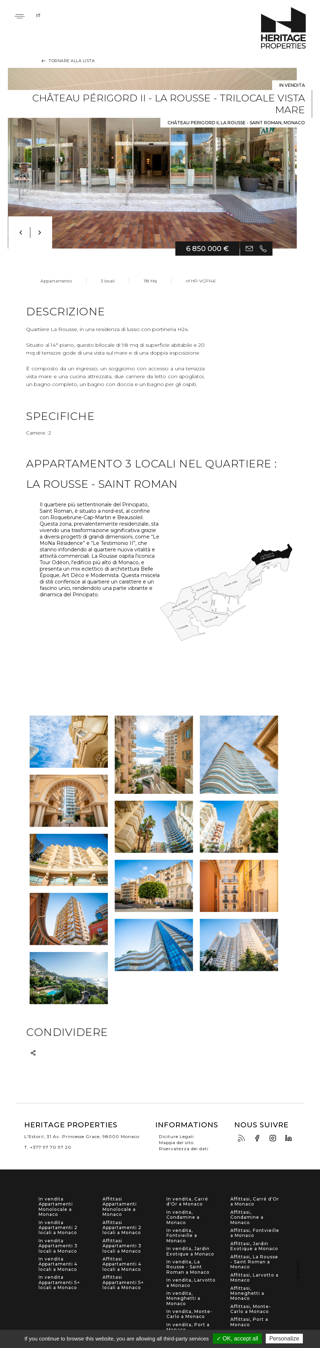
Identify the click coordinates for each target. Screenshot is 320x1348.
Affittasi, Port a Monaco (249, 1322)
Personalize (284, 1339)
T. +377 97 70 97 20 (47, 1147)
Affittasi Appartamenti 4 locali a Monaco (121, 1264)
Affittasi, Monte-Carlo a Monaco (250, 1309)
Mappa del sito (176, 1142)
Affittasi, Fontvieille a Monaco (254, 1233)
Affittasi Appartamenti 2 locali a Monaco (121, 1228)
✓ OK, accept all (237, 1339)
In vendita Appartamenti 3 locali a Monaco (58, 1246)
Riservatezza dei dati (184, 1148)
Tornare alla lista (67, 60)
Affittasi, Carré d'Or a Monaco (254, 1202)
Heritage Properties (283, 28)
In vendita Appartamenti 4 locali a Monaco (58, 1264)
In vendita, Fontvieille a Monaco (181, 1235)
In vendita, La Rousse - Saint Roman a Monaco (188, 1267)
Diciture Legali (176, 1136)
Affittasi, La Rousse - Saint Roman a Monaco (254, 1262)
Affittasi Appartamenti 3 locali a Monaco (121, 1246)
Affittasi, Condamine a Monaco (247, 1217)
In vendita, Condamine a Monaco (183, 1217)
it (38, 15)
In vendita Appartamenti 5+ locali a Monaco (59, 1282)
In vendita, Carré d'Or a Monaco (187, 1202)
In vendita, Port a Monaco (188, 1327)
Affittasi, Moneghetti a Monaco (247, 1293)
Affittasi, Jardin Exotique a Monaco (254, 1246)
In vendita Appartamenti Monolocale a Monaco (56, 1207)
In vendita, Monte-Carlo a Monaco (189, 1314)
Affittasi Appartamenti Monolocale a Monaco (119, 1207)
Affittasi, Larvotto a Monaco (254, 1278)
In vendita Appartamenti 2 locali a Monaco (58, 1228)
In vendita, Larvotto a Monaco (191, 1283)
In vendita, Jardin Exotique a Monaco (190, 1251)
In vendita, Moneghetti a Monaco (183, 1298)
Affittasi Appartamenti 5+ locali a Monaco (123, 1282)
